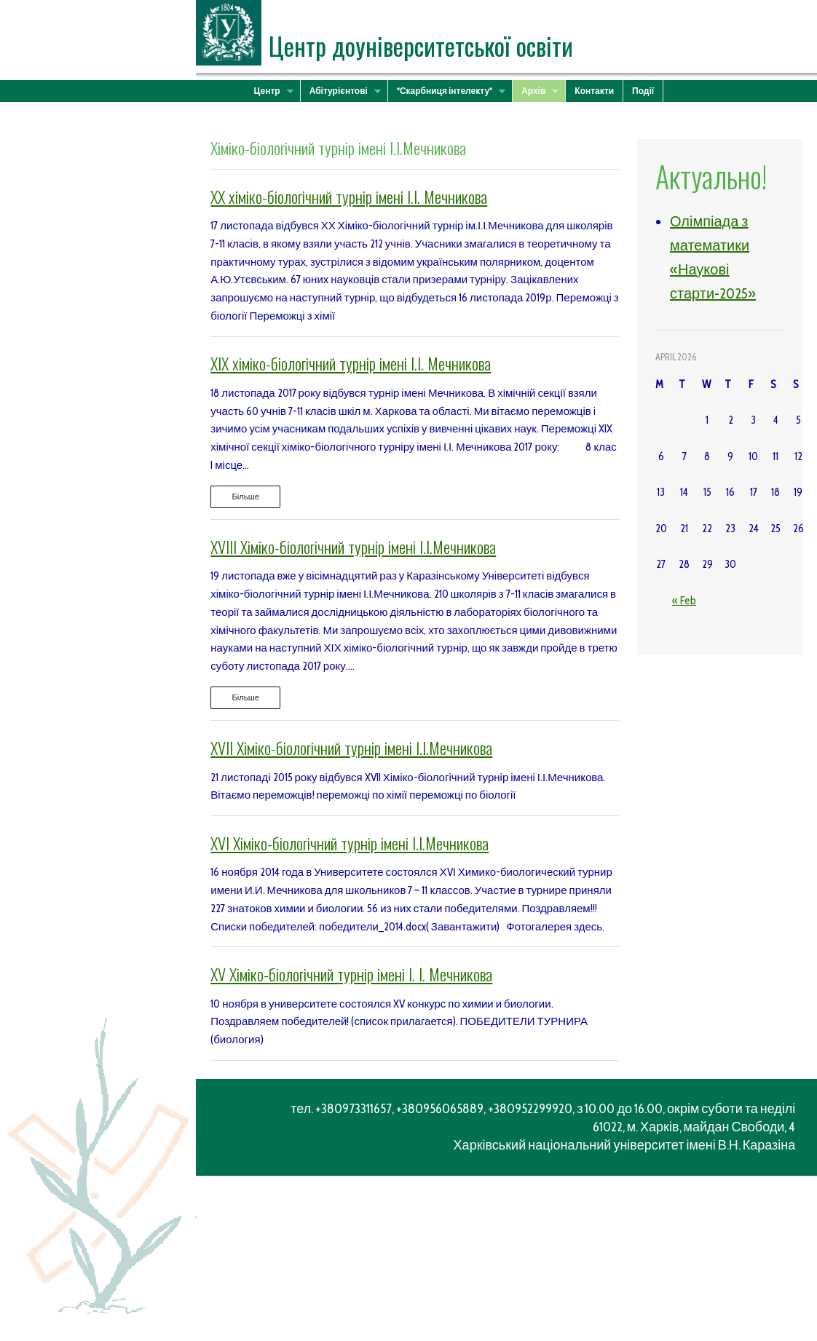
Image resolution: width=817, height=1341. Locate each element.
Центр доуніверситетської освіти (421, 46)
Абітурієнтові (341, 91)
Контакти (594, 90)
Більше (245, 496)
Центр (269, 91)
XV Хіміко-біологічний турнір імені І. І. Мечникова (351, 974)
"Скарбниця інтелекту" (446, 91)
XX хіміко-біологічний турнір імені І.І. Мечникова (348, 196)
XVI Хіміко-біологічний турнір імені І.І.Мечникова (349, 843)
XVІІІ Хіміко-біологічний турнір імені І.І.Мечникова (353, 546)
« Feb (684, 600)
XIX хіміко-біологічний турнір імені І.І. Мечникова (350, 363)
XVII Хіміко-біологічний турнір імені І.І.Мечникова (351, 747)
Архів (536, 91)
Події (643, 90)
